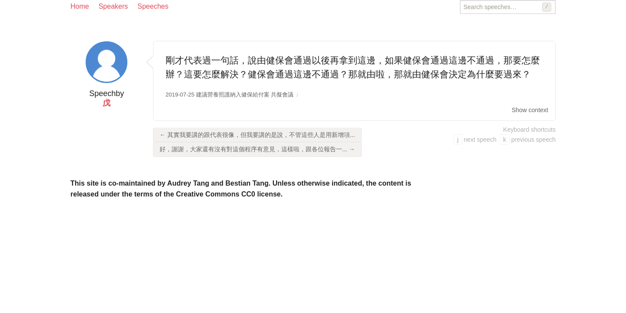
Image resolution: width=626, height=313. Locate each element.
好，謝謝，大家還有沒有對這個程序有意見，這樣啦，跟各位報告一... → (257, 149)
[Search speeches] (508, 7)
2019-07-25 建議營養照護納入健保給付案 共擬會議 (230, 94)
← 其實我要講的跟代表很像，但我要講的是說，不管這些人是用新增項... (257, 134)
